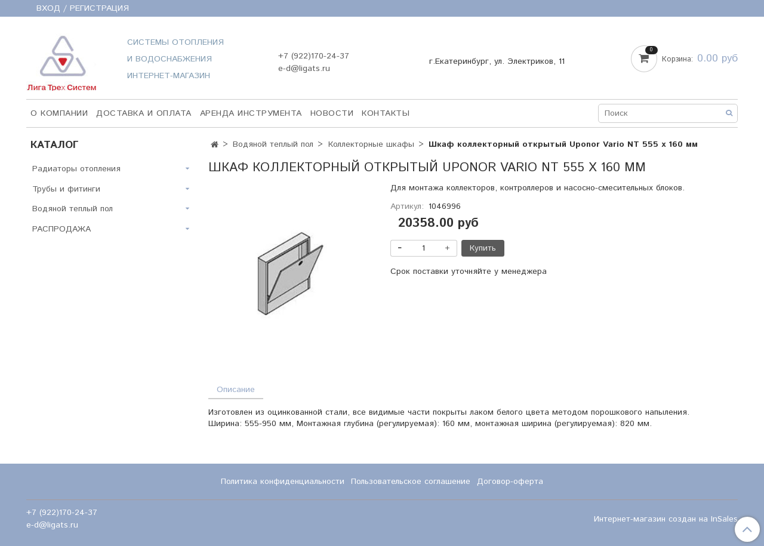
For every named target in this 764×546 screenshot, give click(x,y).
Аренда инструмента (251, 113)
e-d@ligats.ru (304, 69)
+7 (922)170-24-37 (313, 56)
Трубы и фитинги (66, 189)
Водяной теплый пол (273, 144)
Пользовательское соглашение (410, 482)
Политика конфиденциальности (282, 482)
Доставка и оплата (144, 113)
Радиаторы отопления (76, 169)
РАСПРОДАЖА (61, 229)
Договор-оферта (510, 482)
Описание (236, 390)
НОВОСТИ (332, 113)
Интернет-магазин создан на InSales (666, 519)
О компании (59, 113)
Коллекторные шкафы (371, 144)
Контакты (385, 113)
